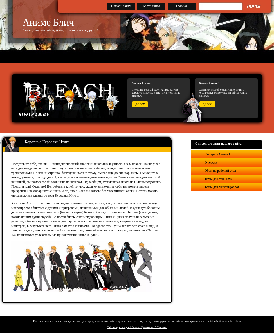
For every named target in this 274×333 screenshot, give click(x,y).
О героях (211, 162)
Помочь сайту (121, 6)
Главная (181, 6)
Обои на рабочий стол (220, 171)
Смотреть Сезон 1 (217, 154)
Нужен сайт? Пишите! (154, 327)
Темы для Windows (218, 179)
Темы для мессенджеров (222, 187)
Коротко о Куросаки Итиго (47, 142)
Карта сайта (151, 6)
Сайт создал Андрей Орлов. (124, 327)
